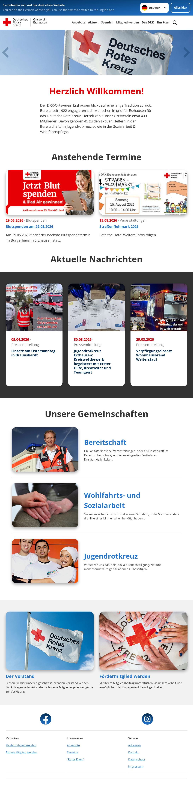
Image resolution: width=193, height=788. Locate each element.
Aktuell (93, 22)
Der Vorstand (20, 676)
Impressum (135, 766)
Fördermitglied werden (124, 676)
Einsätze (162, 22)
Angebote (78, 22)
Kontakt (133, 752)
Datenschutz (136, 759)
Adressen (134, 745)
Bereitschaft (105, 442)
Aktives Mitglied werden (21, 752)
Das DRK (148, 22)
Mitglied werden (127, 22)
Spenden (107, 22)
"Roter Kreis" (75, 759)
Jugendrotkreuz (111, 556)
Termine (72, 752)
